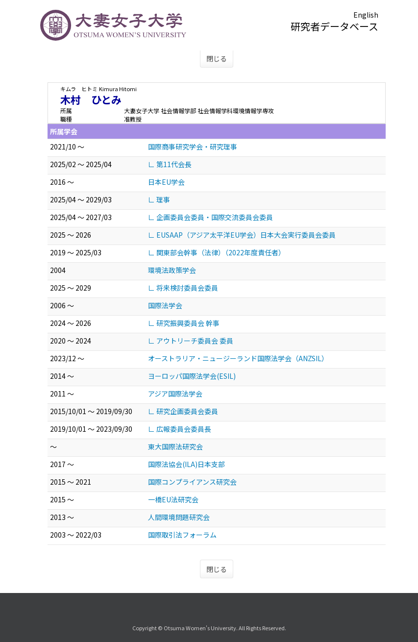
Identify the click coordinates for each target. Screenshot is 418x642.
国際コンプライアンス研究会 (192, 482)
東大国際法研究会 (175, 446)
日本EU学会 (166, 182)
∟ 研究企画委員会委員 (183, 411)
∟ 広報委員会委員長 (179, 429)
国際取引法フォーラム (182, 535)
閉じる (216, 58)
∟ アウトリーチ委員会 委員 (190, 341)
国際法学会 (165, 305)
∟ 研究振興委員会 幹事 (184, 323)
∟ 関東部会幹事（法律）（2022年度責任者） (216, 252)
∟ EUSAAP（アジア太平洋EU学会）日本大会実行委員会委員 (242, 235)
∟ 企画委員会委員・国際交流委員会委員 (210, 217)
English (365, 15)
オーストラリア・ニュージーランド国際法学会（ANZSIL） (238, 358)
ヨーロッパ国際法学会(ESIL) (192, 376)
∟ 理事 (159, 199)
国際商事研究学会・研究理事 (192, 146)
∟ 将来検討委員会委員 (183, 288)
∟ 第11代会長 (170, 164)
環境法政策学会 (172, 270)
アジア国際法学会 (175, 393)
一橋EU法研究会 (173, 499)
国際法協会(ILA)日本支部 (186, 464)
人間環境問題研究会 (179, 517)
